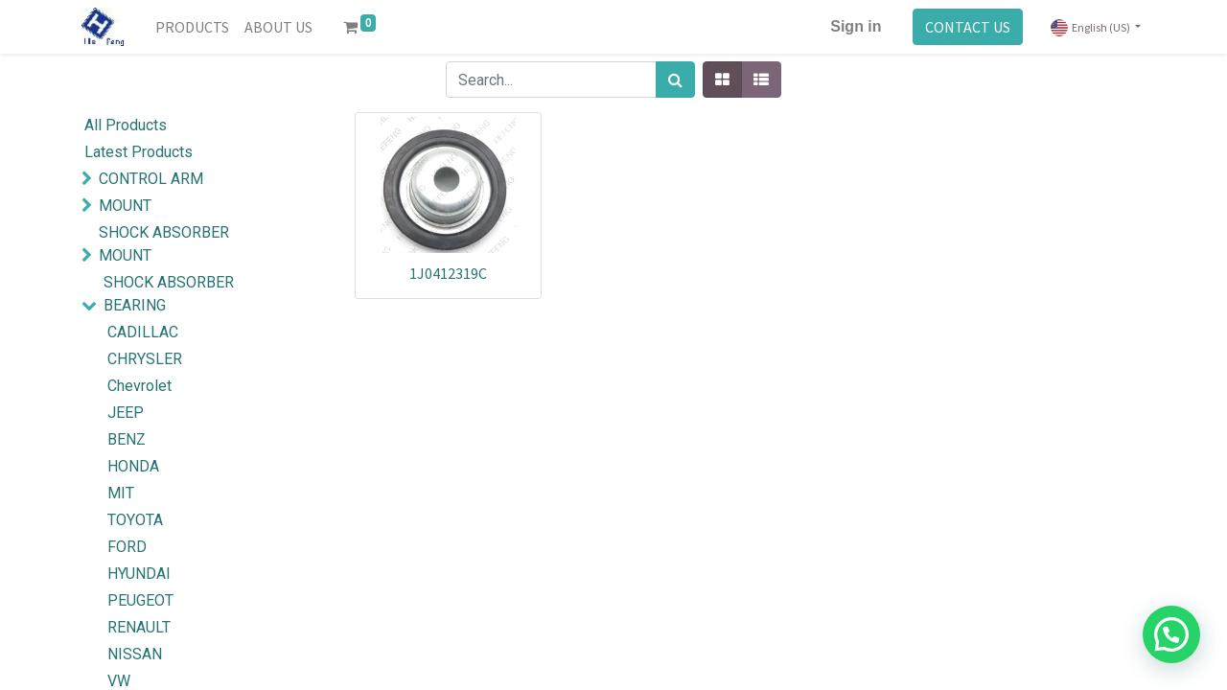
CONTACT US (967, 26)
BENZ (126, 439)
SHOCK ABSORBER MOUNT (164, 243)
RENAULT (139, 627)
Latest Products (138, 152)
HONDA (133, 466)
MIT (120, 493)
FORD (127, 547)
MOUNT (125, 205)
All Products (125, 125)
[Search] (675, 79)
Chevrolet (139, 386)
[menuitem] (192, 27)
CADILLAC (142, 332)
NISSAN (134, 654)
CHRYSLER (144, 359)
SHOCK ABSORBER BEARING (169, 293)
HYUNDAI (139, 573)
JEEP (125, 412)
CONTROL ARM (151, 179)
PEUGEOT (140, 600)
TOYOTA (135, 520)
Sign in (855, 26)
